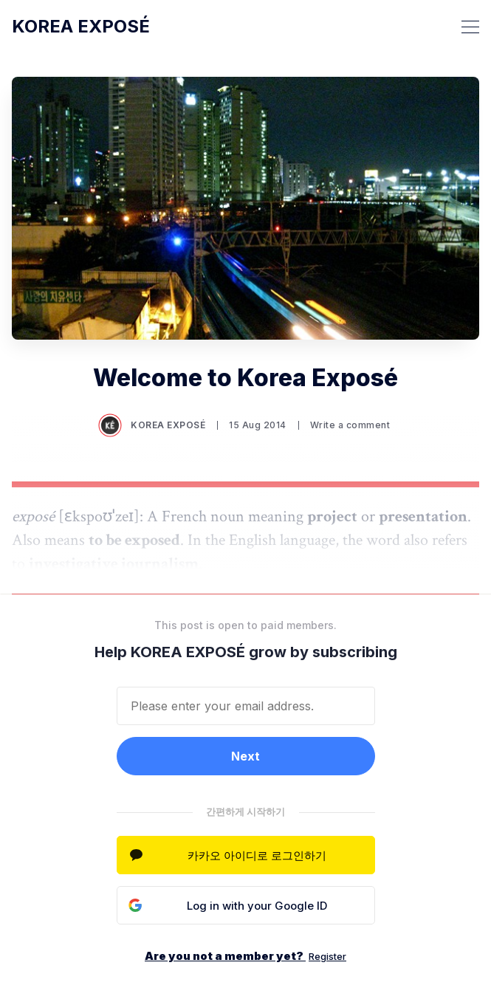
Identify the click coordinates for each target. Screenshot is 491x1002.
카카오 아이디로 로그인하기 (257, 855)
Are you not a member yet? (245, 956)
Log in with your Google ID (257, 906)
